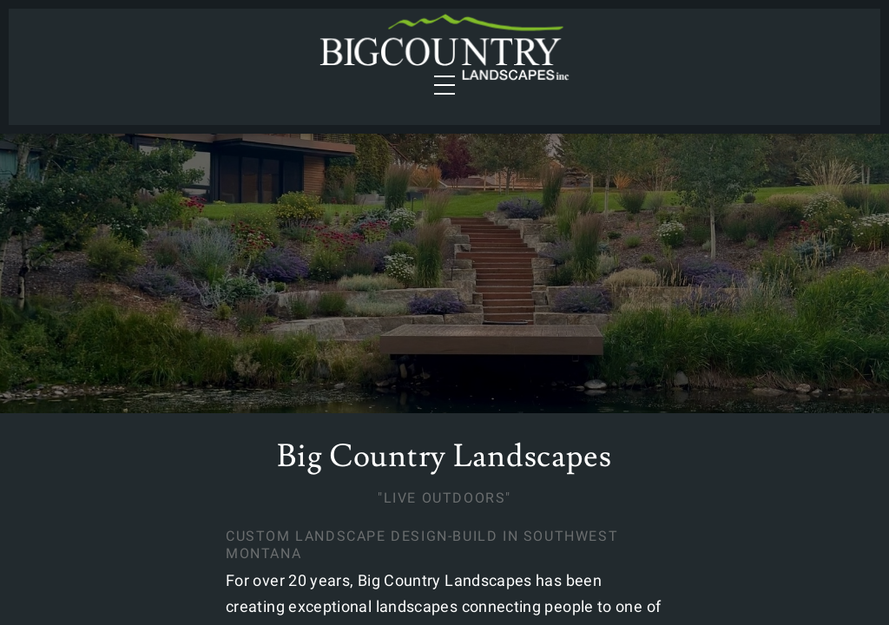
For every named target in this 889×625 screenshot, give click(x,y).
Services (74, 56)
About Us (702, 56)
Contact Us (805, 56)
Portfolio (233, 56)
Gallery (611, 56)
